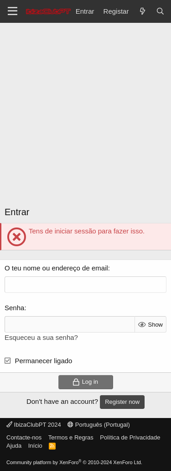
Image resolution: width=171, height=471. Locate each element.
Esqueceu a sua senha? (41, 337)
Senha (14, 308)
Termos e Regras (70, 437)
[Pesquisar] (160, 11)
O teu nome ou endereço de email (56, 268)
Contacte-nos (23, 437)
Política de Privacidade (130, 437)
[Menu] (12, 11)
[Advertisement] (85, 117)
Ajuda (13, 445)
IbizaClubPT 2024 (33, 424)
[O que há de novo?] (142, 11)
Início (35, 445)
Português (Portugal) (98, 424)
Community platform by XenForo (74, 462)
